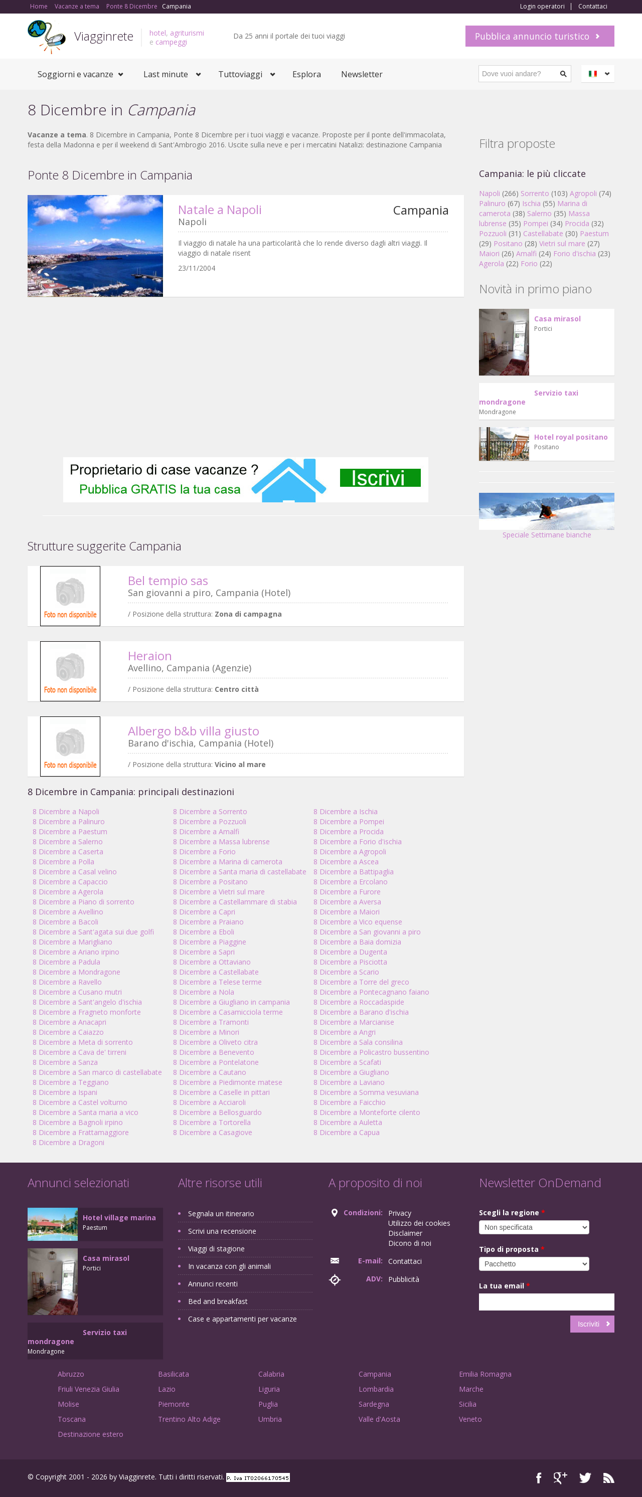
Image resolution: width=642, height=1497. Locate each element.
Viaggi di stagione (216, 1248)
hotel (157, 33)
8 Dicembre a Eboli (203, 932)
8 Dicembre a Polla (63, 861)
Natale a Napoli (220, 209)
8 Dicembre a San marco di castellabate (97, 1072)
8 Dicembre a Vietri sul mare (219, 891)
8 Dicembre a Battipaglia (353, 871)
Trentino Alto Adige (189, 1419)
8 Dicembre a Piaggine (209, 942)
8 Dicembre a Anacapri (69, 1022)
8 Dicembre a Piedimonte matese (227, 1082)
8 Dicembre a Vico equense (357, 921)
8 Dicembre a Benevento (213, 1052)
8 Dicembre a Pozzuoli (209, 821)
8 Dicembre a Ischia (345, 811)
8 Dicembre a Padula (66, 962)
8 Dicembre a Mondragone (76, 972)
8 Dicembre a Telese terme (217, 982)
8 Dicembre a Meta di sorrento (83, 1042)
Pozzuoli (493, 233)
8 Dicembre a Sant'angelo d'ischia (87, 1002)
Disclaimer (405, 1233)
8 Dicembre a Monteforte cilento (366, 1112)
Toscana (72, 1419)
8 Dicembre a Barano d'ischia (361, 1012)
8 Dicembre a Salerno (68, 841)
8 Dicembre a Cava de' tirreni (79, 1052)
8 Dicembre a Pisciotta (350, 962)
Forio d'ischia (574, 253)
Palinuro (492, 203)
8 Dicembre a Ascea (346, 861)
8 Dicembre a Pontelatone (216, 1062)
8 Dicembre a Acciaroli (209, 1102)
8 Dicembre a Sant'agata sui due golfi (93, 932)
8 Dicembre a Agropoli (349, 851)
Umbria (270, 1419)
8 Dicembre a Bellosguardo (217, 1112)
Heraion (150, 655)
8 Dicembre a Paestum (70, 831)
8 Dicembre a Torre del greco (361, 982)
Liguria (269, 1389)
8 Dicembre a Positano (210, 881)
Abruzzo (71, 1374)
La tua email (504, 1285)
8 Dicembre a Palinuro (69, 821)
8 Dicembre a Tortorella (212, 1122)
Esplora (306, 74)
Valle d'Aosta (379, 1419)
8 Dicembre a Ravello (67, 982)
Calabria (271, 1374)
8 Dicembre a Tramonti (211, 1022)
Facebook (539, 1478)
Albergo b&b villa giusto (193, 730)
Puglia (268, 1404)
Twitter (585, 1478)
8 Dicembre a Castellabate (216, 972)
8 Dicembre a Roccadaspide (358, 1002)
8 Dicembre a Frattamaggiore (81, 1132)
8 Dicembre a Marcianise (353, 1022)
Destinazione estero (90, 1434)
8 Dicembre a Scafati (347, 1062)
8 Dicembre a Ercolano (350, 881)
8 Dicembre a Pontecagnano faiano (371, 992)
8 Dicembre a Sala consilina (358, 1042)
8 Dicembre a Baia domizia (357, 942)
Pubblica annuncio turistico (532, 36)
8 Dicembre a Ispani (65, 1092)
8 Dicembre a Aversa (347, 901)
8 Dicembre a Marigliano (72, 942)
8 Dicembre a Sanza (65, 1062)
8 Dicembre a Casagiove (212, 1132)
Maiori (489, 253)
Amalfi (526, 253)
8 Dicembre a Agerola (68, 891)
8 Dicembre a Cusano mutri (77, 992)
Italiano (599, 73)
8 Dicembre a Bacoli (65, 921)
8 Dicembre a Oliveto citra (215, 1042)
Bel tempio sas (168, 580)
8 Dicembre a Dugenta (350, 952)
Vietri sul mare (562, 243)
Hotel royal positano (571, 437)
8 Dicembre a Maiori (346, 911)
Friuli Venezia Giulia (88, 1389)
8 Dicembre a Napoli (66, 811)
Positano (508, 243)
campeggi (171, 42)
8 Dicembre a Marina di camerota (227, 861)
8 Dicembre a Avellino (68, 911)
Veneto (470, 1419)
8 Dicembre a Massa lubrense (221, 841)
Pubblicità (403, 1279)
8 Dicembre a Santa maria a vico (85, 1112)
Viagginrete (103, 36)
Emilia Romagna (485, 1374)
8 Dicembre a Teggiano (71, 1082)
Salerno (539, 213)
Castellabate (543, 233)
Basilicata (173, 1374)
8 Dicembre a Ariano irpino (76, 952)
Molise (68, 1404)
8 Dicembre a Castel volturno (80, 1102)
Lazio (167, 1389)
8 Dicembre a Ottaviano (212, 962)
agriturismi (187, 33)
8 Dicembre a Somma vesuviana (366, 1092)
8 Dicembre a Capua (346, 1132)
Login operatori (542, 6)
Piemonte (174, 1404)
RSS (608, 1478)
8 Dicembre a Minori (206, 1032)
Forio (529, 263)
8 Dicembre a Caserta (68, 851)
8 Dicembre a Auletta (347, 1122)
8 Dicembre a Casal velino (75, 871)
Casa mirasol (557, 318)
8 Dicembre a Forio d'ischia (357, 841)
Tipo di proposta (512, 1249)
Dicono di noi (409, 1243)
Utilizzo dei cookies (419, 1223)
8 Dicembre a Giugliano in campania (231, 1002)
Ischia (531, 203)
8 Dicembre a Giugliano (351, 1072)
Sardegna (374, 1404)
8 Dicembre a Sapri (204, 952)
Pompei (535, 223)
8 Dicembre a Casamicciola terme (228, 1012)
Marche (471, 1389)
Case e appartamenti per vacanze (242, 1319)
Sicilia (467, 1404)
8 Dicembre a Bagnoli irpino (78, 1122)
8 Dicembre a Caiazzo (68, 1032)
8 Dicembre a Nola (203, 992)
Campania (375, 1374)
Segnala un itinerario (221, 1213)
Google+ (560, 1478)
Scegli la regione (512, 1212)
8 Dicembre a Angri (344, 1032)
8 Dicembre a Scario (346, 972)
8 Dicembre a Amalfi (206, 831)
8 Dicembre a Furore (347, 891)
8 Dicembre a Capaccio (70, 881)
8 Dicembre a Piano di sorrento (83, 901)
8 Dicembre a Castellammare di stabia (235, 901)
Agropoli (583, 193)
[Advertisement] (246, 377)
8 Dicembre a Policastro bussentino (371, 1052)
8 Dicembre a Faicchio (349, 1102)
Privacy (399, 1213)
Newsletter (362, 74)
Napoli (489, 193)
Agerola (491, 263)
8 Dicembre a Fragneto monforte (87, 1012)
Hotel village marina (119, 1217)
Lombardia (376, 1389)
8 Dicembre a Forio (204, 851)
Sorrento (535, 193)
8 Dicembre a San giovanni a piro (367, 932)
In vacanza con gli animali (229, 1266)
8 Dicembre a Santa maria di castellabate (239, 871)
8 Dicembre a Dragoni (68, 1142)
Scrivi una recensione (222, 1231)
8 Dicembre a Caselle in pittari (221, 1092)
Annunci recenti (213, 1283)
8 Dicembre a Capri (204, 911)
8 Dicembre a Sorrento (210, 811)
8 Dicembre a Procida (348, 831)
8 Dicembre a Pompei (348, 821)
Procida (577, 223)
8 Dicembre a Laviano (349, 1082)
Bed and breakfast (218, 1301)
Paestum (594, 233)
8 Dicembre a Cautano (209, 1072)
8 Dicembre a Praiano (208, 921)
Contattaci (592, 6)
